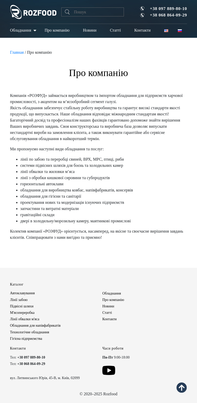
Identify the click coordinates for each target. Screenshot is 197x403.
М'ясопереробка (22, 313)
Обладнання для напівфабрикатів (35, 325)
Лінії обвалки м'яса (24, 319)
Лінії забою (18, 300)
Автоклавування (22, 293)
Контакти (142, 30)
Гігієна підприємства (26, 339)
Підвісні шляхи (21, 306)
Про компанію (57, 30)
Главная (17, 52)
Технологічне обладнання (29, 332)
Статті (115, 30)
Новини (89, 30)
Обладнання (20, 30)
